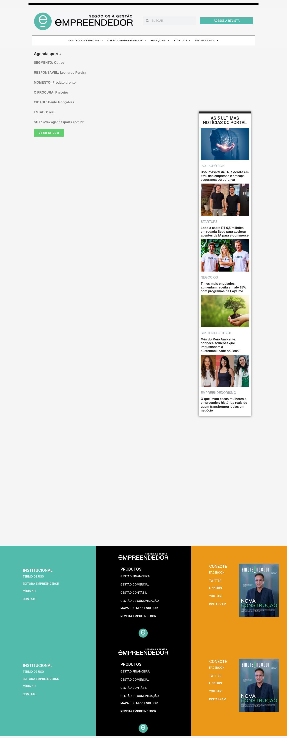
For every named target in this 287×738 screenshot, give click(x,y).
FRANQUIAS (159, 40)
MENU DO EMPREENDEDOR (126, 40)
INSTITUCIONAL (207, 40)
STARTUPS (182, 40)
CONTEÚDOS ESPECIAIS (85, 40)
